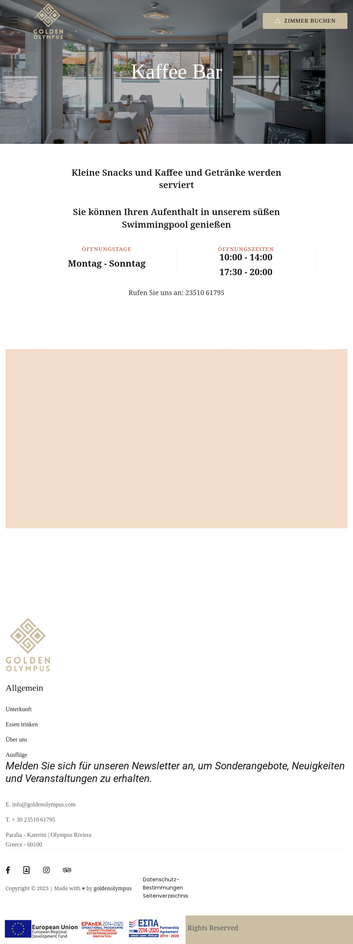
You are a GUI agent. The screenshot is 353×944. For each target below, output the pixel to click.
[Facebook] (8, 870)
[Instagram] (46, 870)
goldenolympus (112, 888)
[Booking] (26, 870)
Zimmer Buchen (305, 21)
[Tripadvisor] (67, 870)
